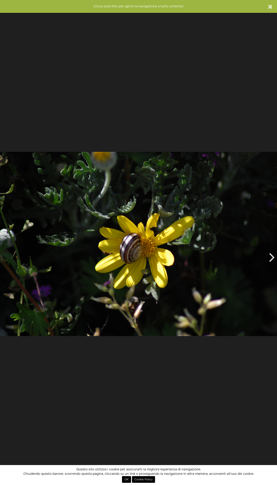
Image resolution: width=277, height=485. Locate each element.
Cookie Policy (143, 479)
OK (126, 479)
